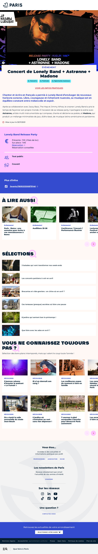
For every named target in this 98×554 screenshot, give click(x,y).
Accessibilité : (32, 541)
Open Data (62, 541)
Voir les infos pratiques (49, 88)
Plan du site (91, 541)
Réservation (17, 145)
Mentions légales (8, 541)
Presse (52, 541)
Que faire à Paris (21, 549)
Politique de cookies (76, 541)
